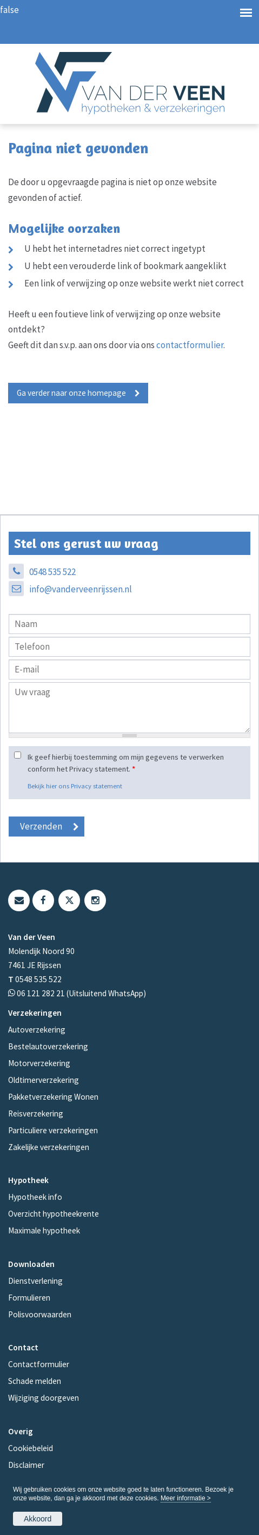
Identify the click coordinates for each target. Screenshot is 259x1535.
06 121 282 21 (41, 993)
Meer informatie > (186, 1498)
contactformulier (189, 345)
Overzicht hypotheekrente (53, 1214)
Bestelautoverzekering (48, 1046)
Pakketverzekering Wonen (53, 1097)
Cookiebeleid (30, 1448)
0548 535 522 (52, 572)
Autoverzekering (36, 1029)
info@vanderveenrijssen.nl (80, 589)
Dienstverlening (35, 1281)
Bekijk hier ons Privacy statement (75, 785)
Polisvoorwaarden (39, 1314)
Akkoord (37, 1518)
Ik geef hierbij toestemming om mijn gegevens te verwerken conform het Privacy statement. (126, 763)
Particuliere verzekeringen (53, 1130)
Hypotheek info (35, 1197)
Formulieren (29, 1297)
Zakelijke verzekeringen (48, 1147)
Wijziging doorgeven (43, 1398)
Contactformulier (38, 1364)
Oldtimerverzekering (43, 1080)
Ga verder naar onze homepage (71, 393)
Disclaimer (26, 1465)
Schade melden (34, 1381)
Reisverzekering (35, 1113)
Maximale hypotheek (44, 1230)
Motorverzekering (39, 1063)
